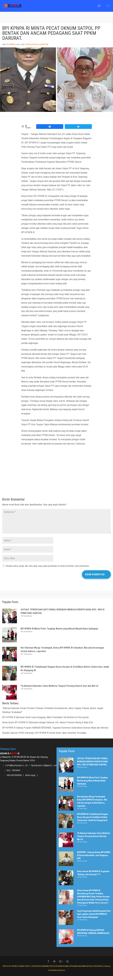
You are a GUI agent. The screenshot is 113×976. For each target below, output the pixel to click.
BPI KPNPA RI (10, 44)
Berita (28, 44)
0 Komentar (43, 44)
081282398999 (14, 775)
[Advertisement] (56, 472)
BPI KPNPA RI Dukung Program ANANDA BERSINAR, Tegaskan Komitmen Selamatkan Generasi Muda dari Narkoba (55, 727)
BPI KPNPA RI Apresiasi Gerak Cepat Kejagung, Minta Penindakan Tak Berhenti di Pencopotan (45, 717)
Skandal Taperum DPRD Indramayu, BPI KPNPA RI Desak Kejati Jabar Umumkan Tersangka (44, 732)
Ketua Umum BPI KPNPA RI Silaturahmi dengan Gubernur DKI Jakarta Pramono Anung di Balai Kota (47, 722)
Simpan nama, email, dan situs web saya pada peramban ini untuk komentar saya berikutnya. (47, 566)
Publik (34, 44)
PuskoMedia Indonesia (56, 970)
